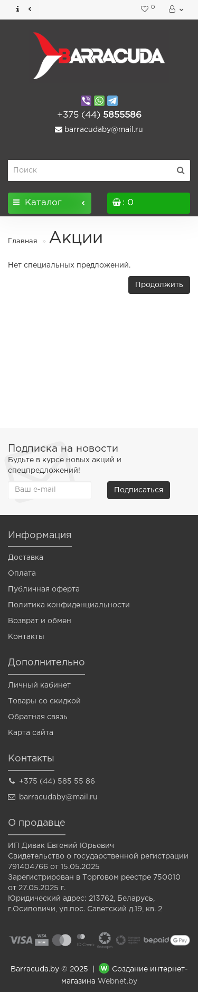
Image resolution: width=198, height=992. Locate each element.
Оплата (22, 573)
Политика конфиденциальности (69, 605)
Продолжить (159, 285)
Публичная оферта (44, 589)
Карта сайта (30, 733)
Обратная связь (38, 717)
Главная (22, 241)
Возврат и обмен (39, 621)
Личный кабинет (39, 685)
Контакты (26, 637)
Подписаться (138, 490)
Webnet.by (117, 981)
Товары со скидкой (44, 701)
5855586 (99, 115)
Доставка (25, 558)
